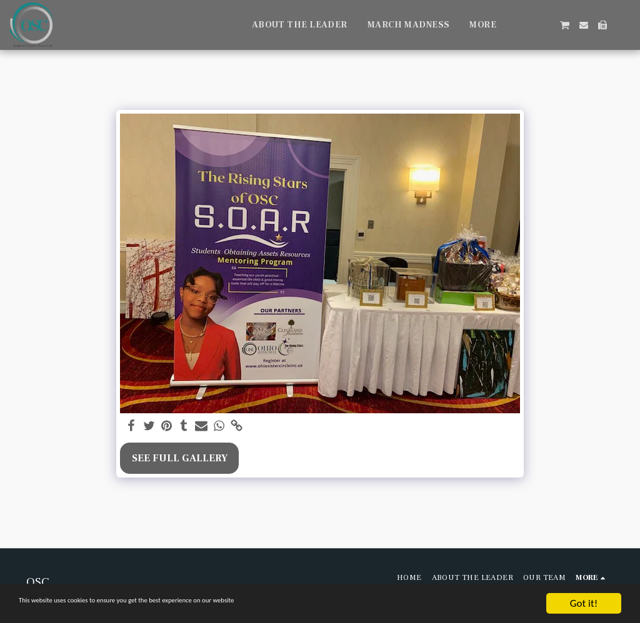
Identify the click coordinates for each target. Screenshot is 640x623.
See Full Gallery (180, 458)
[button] (527, 25)
